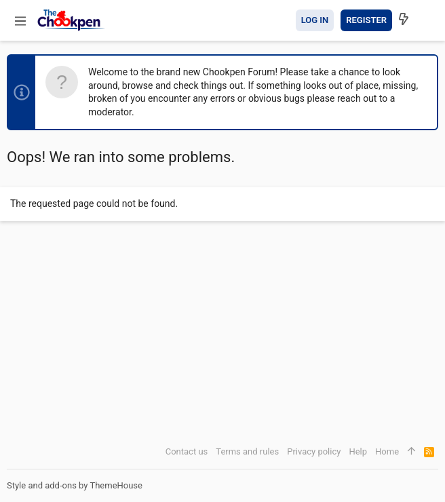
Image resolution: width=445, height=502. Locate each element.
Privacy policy (314, 451)
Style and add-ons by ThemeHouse (74, 485)
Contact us (187, 451)
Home (387, 451)
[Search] (426, 20)
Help (358, 451)
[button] (20, 20)
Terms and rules (247, 451)
